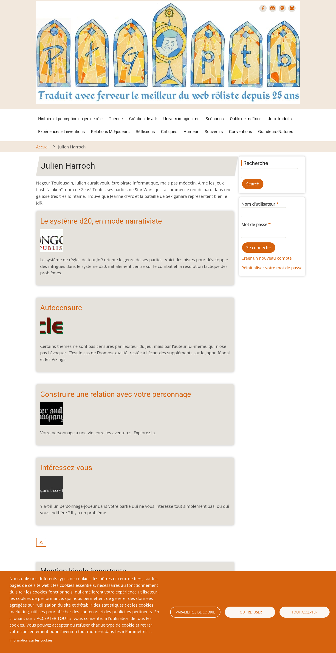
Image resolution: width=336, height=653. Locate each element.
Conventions (240, 131)
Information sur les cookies (30, 640)
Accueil (43, 147)
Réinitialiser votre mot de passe (271, 267)
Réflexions (145, 131)
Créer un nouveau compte (266, 258)
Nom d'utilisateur (258, 204)
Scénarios (215, 118)
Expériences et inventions (61, 131)
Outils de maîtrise (246, 118)
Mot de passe (254, 224)
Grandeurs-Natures (275, 131)
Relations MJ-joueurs (110, 131)
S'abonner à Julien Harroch (135, 542)
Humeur (191, 131)
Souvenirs (214, 131)
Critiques (169, 131)
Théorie (116, 118)
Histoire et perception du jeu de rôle (70, 118)
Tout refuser (250, 612)
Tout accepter (304, 612)
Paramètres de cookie (195, 612)
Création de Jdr (143, 118)
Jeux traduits (280, 118)
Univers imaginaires (181, 118)
